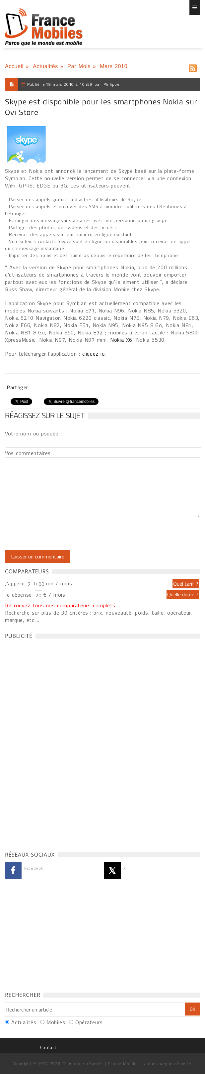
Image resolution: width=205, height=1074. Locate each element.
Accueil (14, 66)
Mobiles (55, 1022)
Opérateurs (88, 1022)
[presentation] (60, 533)
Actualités (45, 66)
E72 (98, 332)
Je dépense (19, 594)
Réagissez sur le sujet (45, 415)
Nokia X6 (121, 340)
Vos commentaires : (29, 453)
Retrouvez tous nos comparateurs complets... (62, 605)
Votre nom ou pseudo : (33, 433)
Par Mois (79, 66)
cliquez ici (94, 354)
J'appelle (15, 583)
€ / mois (54, 594)
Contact (48, 1047)
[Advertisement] (54, 743)
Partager (17, 387)
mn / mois (59, 583)
